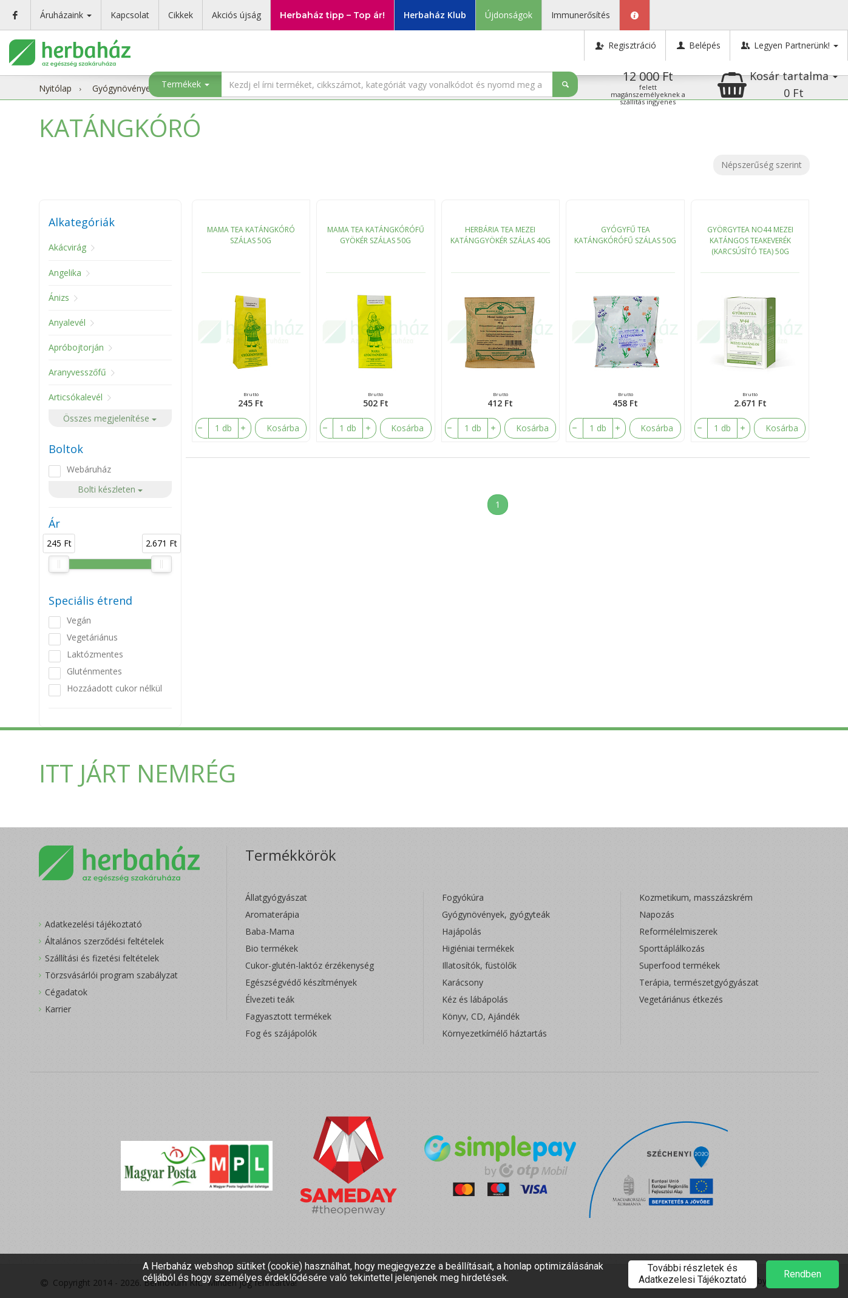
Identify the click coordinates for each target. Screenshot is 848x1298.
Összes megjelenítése (110, 418)
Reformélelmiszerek (678, 931)
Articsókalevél (76, 397)
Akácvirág (67, 247)
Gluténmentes (94, 671)
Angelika (65, 272)
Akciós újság (236, 15)
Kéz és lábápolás (475, 999)
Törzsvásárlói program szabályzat (111, 975)
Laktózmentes (95, 654)
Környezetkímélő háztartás (494, 1033)
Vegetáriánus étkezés (681, 999)
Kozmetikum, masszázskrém (696, 897)
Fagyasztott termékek (288, 1016)
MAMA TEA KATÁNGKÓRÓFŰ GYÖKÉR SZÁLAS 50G (375, 235)
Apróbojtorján (76, 347)
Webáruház (89, 469)
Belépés (698, 45)
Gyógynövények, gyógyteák (496, 914)
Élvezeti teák (269, 999)
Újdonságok (508, 15)
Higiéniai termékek (478, 948)
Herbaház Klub (435, 15)
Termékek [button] (185, 84)
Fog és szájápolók (281, 1033)
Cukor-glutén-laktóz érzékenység (309, 965)
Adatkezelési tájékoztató (93, 924)
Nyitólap (55, 88)
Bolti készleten (110, 489)
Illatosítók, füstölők (479, 965)
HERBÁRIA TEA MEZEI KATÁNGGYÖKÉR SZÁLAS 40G (500, 235)
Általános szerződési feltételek (104, 941)
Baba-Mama (269, 931)
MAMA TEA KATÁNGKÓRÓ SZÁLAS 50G (251, 235)
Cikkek (180, 15)
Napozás (656, 914)
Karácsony (462, 982)
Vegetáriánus (92, 637)
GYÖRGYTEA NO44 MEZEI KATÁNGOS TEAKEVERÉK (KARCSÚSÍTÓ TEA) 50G (750, 240)
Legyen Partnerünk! (788, 45)
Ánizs (59, 297)
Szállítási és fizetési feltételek (102, 958)
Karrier (58, 1009)
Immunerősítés (580, 15)
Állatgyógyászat (276, 897)
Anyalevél (67, 322)
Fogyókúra (463, 897)
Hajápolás (461, 931)
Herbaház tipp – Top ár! (332, 15)
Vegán (79, 620)
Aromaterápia (272, 914)
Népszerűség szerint (761, 164)
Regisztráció (625, 45)
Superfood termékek (679, 965)
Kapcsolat (129, 15)
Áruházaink (66, 15)
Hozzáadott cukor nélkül (114, 688)
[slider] (59, 564)
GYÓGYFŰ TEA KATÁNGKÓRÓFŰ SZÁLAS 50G (625, 235)
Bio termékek (271, 948)
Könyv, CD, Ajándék (481, 1016)
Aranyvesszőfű (77, 372)
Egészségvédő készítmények (301, 982)
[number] (223, 428)
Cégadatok (66, 992)
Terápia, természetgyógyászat (699, 982)
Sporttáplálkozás (672, 948)
